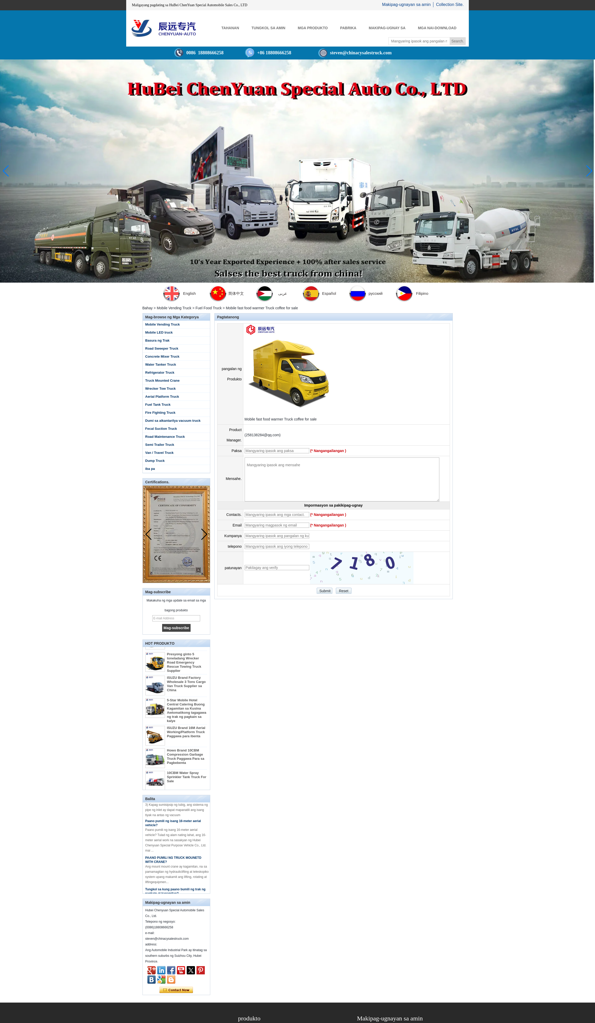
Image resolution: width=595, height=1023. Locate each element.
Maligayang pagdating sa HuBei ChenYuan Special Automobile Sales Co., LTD (189, 5)
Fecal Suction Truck (161, 429)
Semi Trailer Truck (159, 445)
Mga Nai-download (437, 28)
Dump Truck (155, 461)
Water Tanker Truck (160, 364)
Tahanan (230, 28)
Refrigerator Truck (160, 372)
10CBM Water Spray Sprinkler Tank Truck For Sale (186, 782)
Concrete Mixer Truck (162, 356)
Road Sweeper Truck (161, 348)
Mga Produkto (313, 28)
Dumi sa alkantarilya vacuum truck (173, 421)
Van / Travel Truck (159, 453)
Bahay (147, 308)
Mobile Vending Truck (174, 308)
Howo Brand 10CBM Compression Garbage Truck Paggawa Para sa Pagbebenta (186, 761)
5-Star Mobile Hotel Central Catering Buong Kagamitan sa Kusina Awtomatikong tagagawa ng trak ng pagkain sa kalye (186, 715)
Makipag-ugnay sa (387, 28)
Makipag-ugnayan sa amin (406, 4)
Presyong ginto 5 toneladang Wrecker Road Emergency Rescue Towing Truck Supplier (184, 667)
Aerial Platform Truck (162, 396)
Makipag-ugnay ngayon (176, 990)
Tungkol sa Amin (268, 28)
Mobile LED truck (159, 332)
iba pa (150, 469)
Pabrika (348, 28)
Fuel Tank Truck (158, 405)
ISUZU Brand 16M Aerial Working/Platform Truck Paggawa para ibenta (186, 737)
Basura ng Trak (157, 340)
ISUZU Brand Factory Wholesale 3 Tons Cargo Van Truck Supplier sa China (186, 689)
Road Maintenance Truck (165, 437)
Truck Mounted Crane (162, 380)
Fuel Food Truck (208, 308)
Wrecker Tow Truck (160, 388)
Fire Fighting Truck (160, 413)
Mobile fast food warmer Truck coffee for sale (281, 419)
